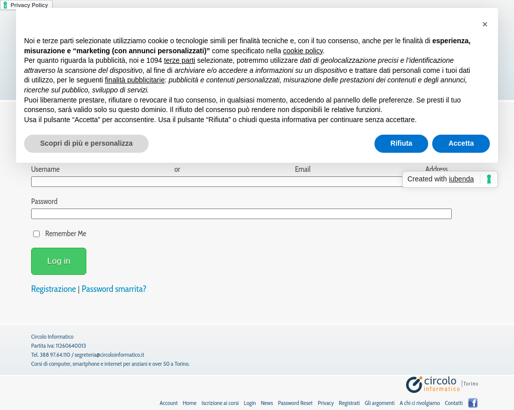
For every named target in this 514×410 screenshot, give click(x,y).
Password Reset (295, 402)
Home (189, 402)
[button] (485, 24)
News (267, 402)
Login (250, 402)
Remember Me (65, 233)
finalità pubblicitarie (135, 80)
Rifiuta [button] (402, 143)
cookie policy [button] (303, 51)
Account (169, 402)
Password (44, 201)
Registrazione (53, 288)
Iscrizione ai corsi (219, 402)
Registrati (349, 402)
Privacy (326, 402)
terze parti (179, 60)
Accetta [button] (461, 143)
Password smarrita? (114, 288)
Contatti (454, 402)
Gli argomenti (380, 402)
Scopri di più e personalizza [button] (86, 143)
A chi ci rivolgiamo (420, 402)
